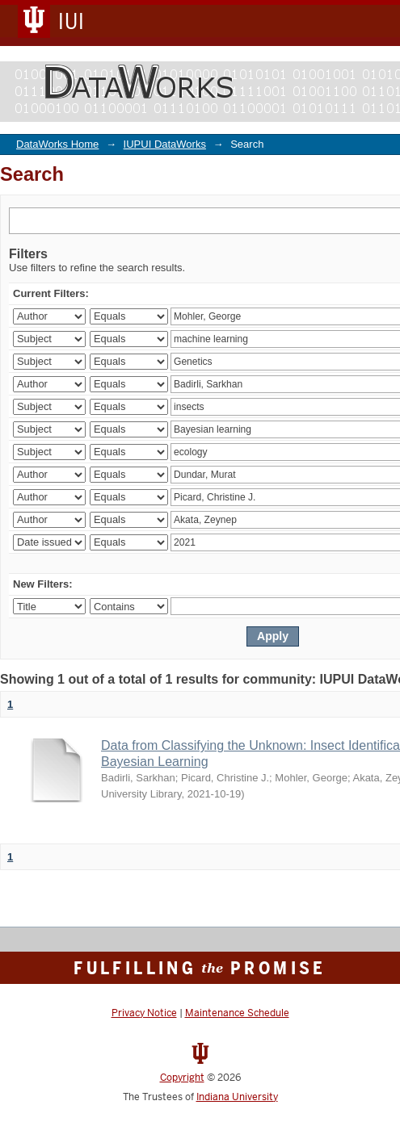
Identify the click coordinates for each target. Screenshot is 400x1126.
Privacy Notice (144, 1013)
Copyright (182, 1077)
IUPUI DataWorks (165, 144)
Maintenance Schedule (237, 1013)
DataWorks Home (57, 144)
